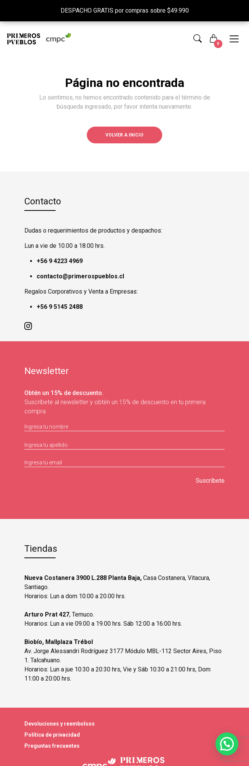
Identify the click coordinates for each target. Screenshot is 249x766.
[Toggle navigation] (234, 39)
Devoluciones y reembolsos (59, 724)
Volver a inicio (124, 135)
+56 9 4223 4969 (60, 261)
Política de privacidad (52, 735)
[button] (197, 38)
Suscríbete (210, 480)
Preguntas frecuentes (52, 746)
